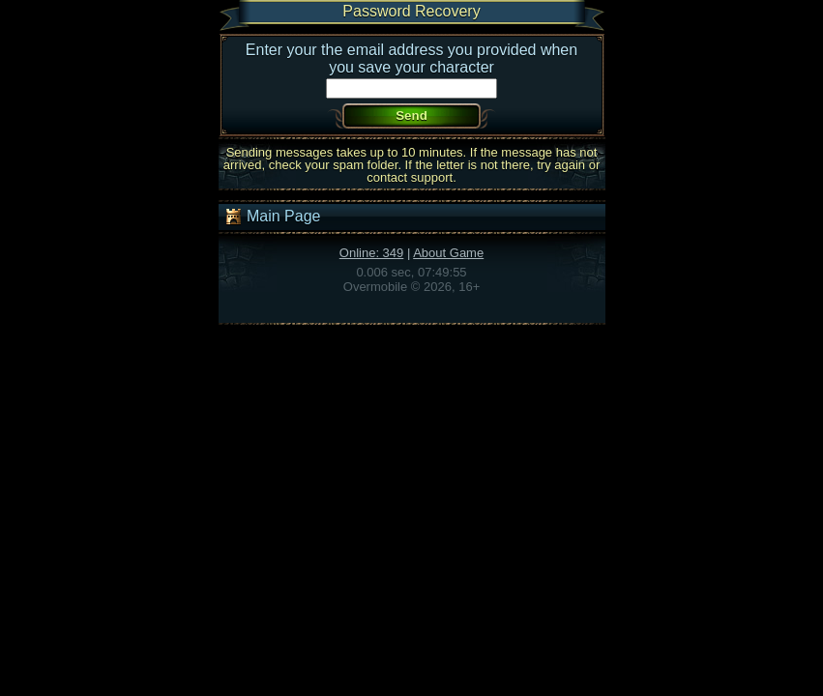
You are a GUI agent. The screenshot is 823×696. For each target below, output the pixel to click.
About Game (448, 253)
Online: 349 (371, 253)
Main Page (272, 216)
